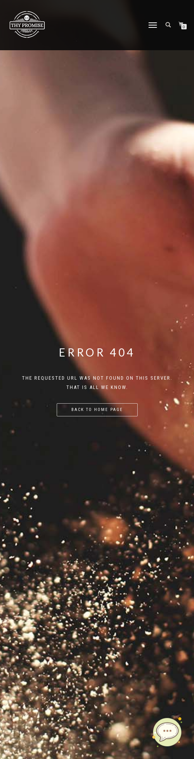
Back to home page (97, 409)
